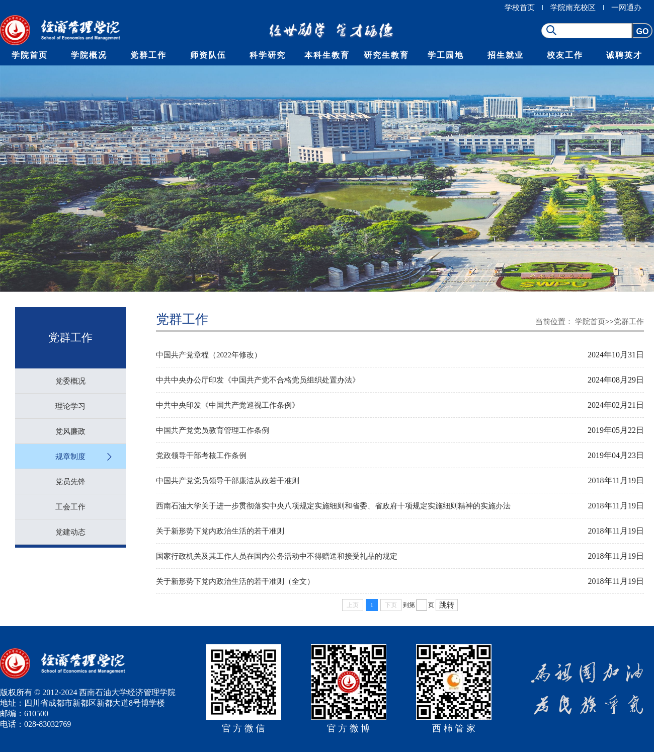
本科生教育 (327, 55)
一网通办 (626, 8)
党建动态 (70, 532)
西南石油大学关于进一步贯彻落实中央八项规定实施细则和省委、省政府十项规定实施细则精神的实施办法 (333, 506)
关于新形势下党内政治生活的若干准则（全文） (235, 581)
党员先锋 (70, 482)
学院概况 (89, 55)
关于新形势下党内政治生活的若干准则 (220, 531)
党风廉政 (70, 431)
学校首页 (520, 8)
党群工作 (148, 55)
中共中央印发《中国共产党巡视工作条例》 (227, 405)
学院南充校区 (573, 8)
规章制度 (70, 457)
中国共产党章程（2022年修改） (209, 355)
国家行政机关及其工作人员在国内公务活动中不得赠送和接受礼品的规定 (276, 556)
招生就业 (505, 55)
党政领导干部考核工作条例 (201, 456)
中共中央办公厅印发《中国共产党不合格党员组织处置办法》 (258, 380)
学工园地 (446, 55)
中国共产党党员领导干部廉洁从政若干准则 (227, 481)
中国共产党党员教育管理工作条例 (212, 430)
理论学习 (70, 406)
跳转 (446, 605)
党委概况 (70, 381)
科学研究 (268, 55)
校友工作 (565, 55)
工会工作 (70, 507)
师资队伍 (208, 55)
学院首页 (30, 55)
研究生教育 (386, 55)
